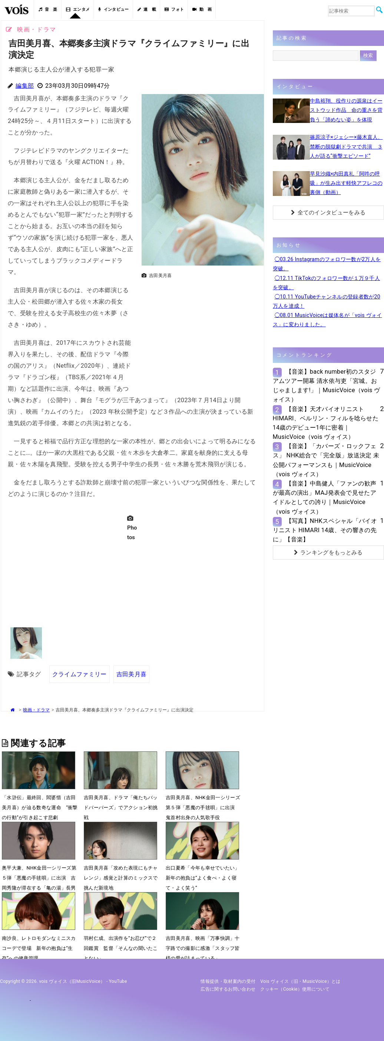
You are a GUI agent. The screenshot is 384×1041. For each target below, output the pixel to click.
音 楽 (48, 9)
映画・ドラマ (36, 709)
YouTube (118, 981)
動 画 (202, 9)
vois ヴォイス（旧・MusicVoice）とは (300, 981)
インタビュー (113, 9)
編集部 (25, 85)
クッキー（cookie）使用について (295, 989)
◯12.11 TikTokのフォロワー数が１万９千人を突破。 (326, 282)
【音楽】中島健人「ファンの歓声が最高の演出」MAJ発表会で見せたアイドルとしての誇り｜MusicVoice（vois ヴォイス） (325, 497)
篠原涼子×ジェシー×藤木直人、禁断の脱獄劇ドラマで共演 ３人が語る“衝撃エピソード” (346, 146)
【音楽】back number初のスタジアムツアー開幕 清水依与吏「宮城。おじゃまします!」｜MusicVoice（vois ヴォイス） (326, 385)
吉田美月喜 (131, 673)
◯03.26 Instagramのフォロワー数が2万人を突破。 (327, 263)
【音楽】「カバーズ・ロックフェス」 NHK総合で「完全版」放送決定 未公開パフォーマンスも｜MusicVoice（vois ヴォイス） (326, 460)
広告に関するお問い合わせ (228, 989)
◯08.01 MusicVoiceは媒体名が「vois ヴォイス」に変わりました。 (327, 319)
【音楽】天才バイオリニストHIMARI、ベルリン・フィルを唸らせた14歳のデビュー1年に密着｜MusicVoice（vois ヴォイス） (326, 423)
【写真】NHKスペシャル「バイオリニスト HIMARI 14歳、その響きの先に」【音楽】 (325, 530)
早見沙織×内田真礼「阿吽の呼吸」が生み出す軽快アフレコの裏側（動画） (346, 183)
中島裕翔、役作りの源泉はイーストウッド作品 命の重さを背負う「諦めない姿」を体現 (346, 110)
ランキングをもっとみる (328, 552)
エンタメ (78, 9)
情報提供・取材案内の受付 (228, 981)
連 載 (147, 9)
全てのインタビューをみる (328, 212)
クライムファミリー (79, 673)
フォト (174, 9)
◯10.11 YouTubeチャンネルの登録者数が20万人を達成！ (326, 301)
